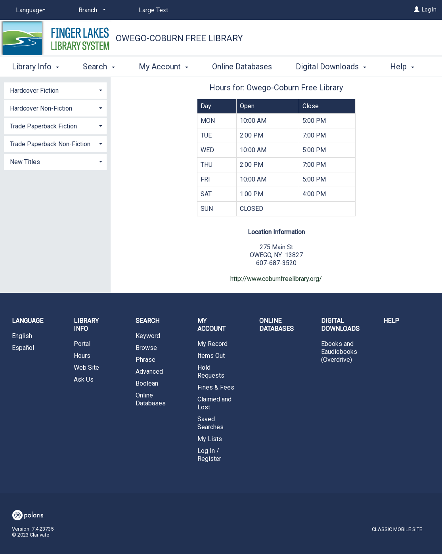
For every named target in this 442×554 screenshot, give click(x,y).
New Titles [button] (25, 162)
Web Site (86, 367)
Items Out (211, 355)
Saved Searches (210, 423)
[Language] (29, 10)
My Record (212, 344)
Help (391, 321)
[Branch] (91, 10)
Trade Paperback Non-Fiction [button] (50, 144)
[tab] (55, 90)
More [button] (405, 66)
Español (23, 348)
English (22, 336)
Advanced (149, 371)
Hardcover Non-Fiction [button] (41, 108)
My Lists (209, 439)
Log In (429, 9)
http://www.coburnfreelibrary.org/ (276, 279)
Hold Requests (210, 371)
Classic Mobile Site (397, 529)
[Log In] (416, 9)
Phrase (145, 359)
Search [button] (99, 65)
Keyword (148, 336)
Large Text (153, 10)
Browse (146, 348)
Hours (82, 355)
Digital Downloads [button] (331, 65)
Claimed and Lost (214, 403)
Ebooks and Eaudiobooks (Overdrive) (339, 351)
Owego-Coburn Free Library (179, 38)
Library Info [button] (35, 65)
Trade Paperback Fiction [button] (43, 126)
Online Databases (242, 65)
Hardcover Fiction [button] (34, 90)
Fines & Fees (215, 387)
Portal (82, 344)
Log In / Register (209, 454)
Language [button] (27, 321)
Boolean (147, 383)
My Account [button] (163, 65)
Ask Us (84, 379)
